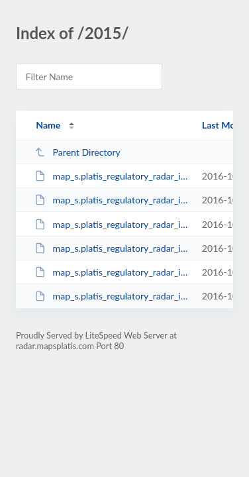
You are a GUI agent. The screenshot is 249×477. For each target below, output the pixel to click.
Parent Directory (77, 152)
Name (48, 125)
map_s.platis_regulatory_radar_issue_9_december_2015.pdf (111, 295)
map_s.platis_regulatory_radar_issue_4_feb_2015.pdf (111, 176)
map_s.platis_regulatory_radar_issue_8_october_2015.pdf (111, 272)
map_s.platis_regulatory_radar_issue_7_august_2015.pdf (111, 248)
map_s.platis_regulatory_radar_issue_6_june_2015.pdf (111, 224)
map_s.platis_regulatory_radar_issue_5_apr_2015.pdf (111, 199)
